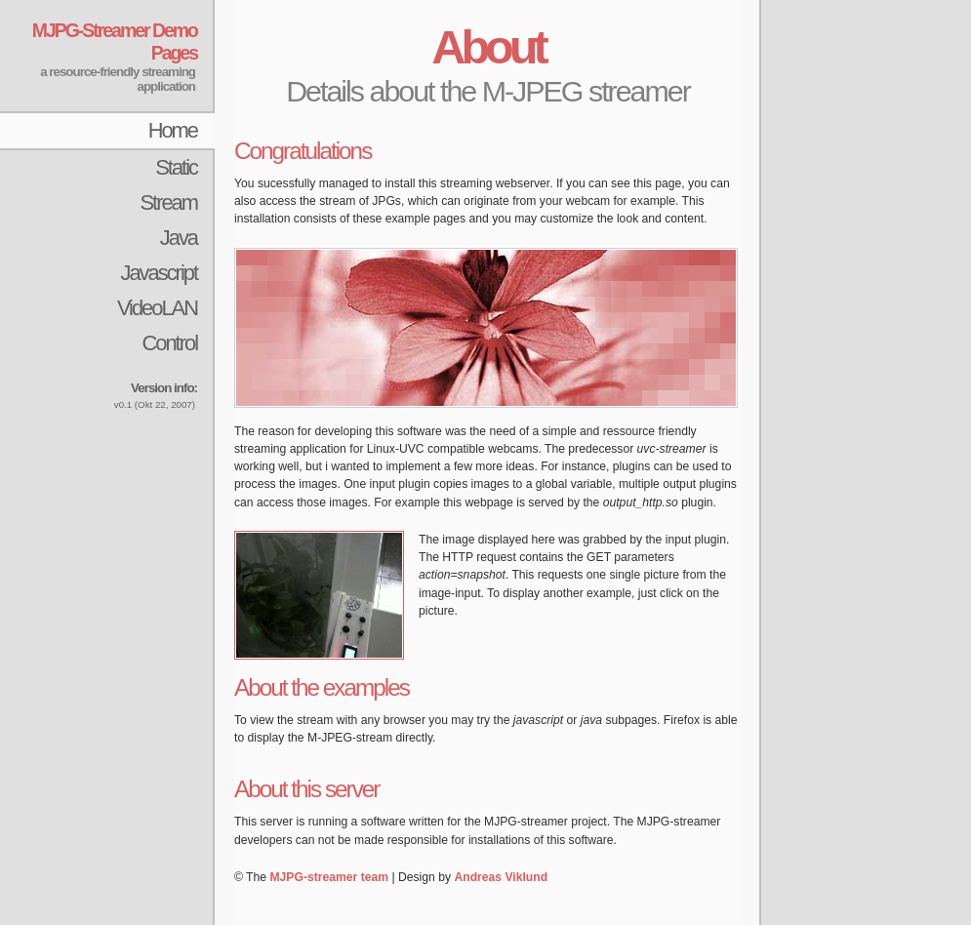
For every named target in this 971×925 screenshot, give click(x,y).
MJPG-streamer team (328, 877)
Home (172, 130)
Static (176, 167)
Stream (168, 202)
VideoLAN (157, 308)
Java (178, 237)
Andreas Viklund (500, 877)
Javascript (159, 273)
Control (169, 343)
